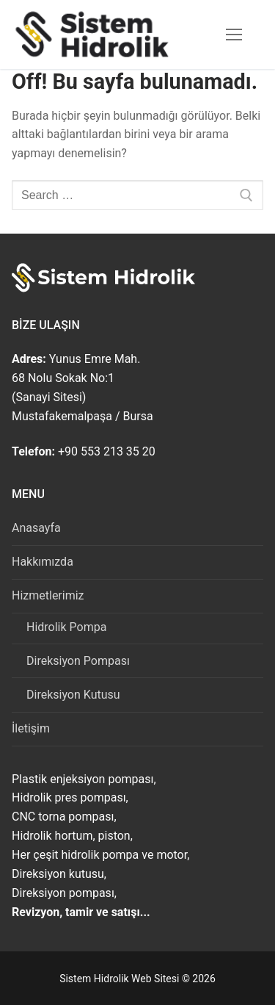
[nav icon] (233, 34)
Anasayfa (36, 528)
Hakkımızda (42, 562)
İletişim (31, 728)
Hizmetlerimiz (49, 595)
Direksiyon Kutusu (73, 695)
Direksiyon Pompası (78, 661)
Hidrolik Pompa (66, 627)
